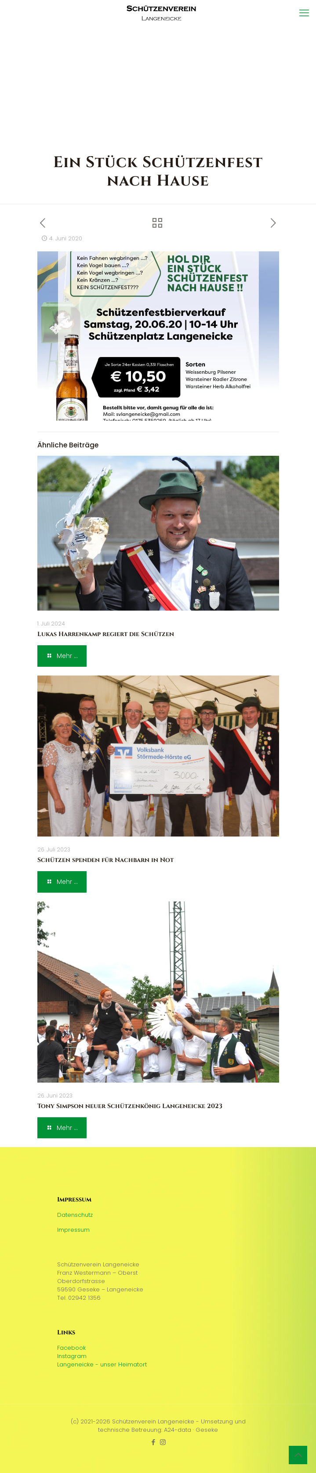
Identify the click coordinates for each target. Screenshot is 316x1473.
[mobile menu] (304, 13)
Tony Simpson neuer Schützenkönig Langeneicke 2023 (129, 1106)
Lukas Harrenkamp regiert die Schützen (105, 634)
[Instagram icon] (163, 1442)
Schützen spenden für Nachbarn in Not (105, 860)
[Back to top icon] (298, 1455)
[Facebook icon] (153, 1442)
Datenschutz (75, 1215)
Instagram (72, 1356)
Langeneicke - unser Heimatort (102, 1364)
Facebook (71, 1348)
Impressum (73, 1230)
